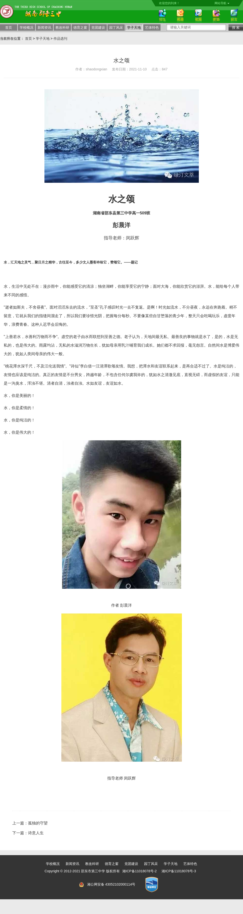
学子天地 (134, 27)
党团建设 (98, 27)
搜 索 (236, 27)
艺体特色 (152, 27)
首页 (8, 27)
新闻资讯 (44, 27)
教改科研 (62, 27)
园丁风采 (116, 27)
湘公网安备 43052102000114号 (111, 884)
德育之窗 (80, 27)
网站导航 (222, 3)
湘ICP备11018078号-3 (179, 871)
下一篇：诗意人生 (28, 833)
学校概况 (26, 27)
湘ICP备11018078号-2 (139, 871)
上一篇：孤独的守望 (30, 823)
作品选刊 (60, 38)
